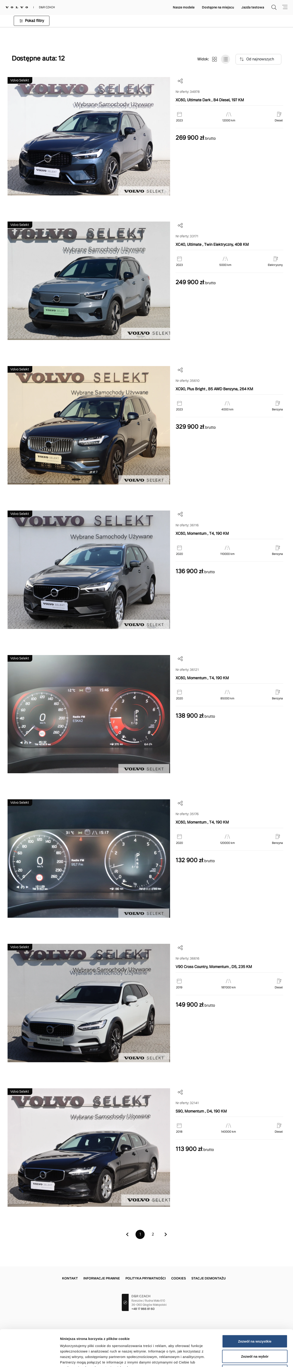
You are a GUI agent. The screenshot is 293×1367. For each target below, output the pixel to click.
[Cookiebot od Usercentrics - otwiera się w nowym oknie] (30, 1358)
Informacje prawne (101, 1278)
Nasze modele (184, 7)
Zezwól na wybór (255, 1322)
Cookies (178, 1278)
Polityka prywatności (145, 1278)
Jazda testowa (252, 7)
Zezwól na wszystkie (254, 1307)
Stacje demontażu (208, 1278)
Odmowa (254, 1337)
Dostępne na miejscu (218, 7)
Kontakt (70, 1278)
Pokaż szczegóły (244, 1358)
